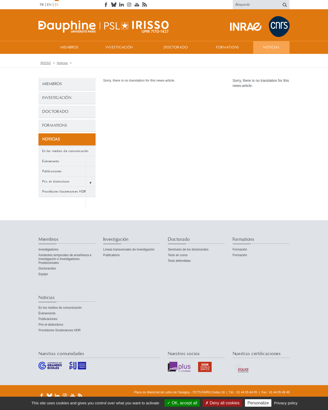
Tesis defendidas (179, 261)
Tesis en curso (178, 255)
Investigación (119, 47)
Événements (50, 161)
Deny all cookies (222, 403)
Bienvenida (43, 47)
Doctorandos (47, 268)
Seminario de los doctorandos (188, 249)
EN (49, 5)
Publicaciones (51, 171)
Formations (227, 47)
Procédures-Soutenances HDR (64, 191)
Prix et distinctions (55, 181)
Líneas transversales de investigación (129, 249)
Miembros (69, 47)
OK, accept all (182, 403)
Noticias (271, 47)
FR (42, 5)
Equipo (43, 274)
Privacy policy (286, 403)
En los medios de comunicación (65, 151)
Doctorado (176, 47)
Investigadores (48, 249)
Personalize (258, 403)
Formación (240, 249)
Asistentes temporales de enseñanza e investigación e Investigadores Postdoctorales (64, 259)
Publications (111, 255)
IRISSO (45, 63)
